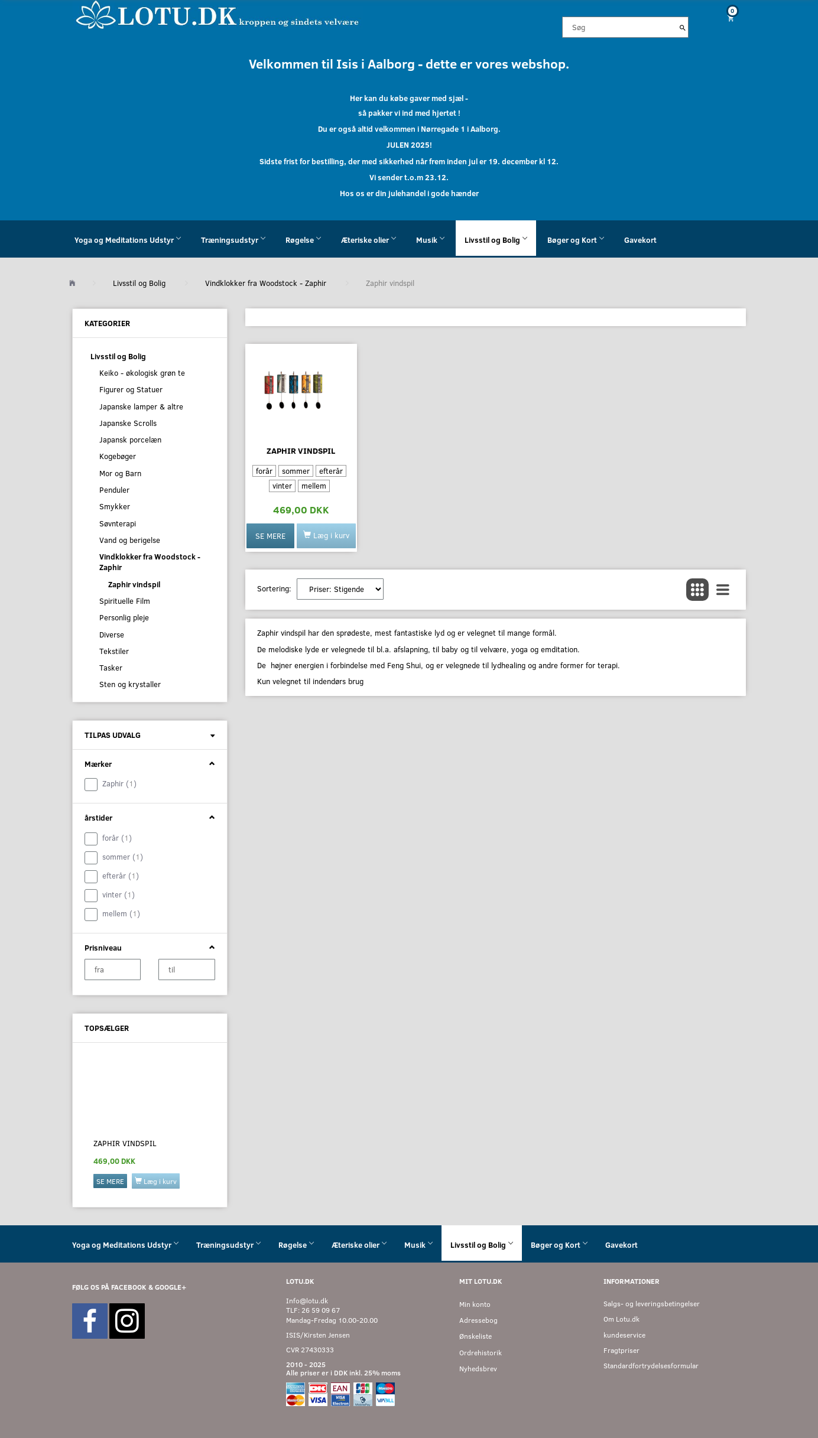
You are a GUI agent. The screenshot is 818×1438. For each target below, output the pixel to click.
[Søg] (683, 27)
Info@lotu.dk (307, 1300)
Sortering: (274, 588)
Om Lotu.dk (621, 1319)
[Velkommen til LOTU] (218, 13)
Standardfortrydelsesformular (651, 1365)
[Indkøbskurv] (726, 18)
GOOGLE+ (170, 1287)
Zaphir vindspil (125, 1143)
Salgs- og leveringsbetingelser (651, 1303)
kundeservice (624, 1334)
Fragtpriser (621, 1350)
